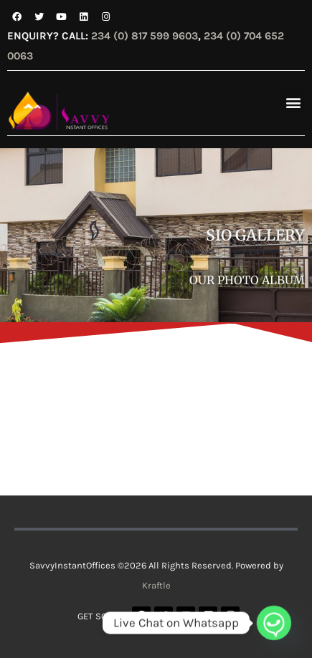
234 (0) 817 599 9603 (144, 35)
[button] (293, 102)
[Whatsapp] (274, 623)
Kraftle (156, 585)
